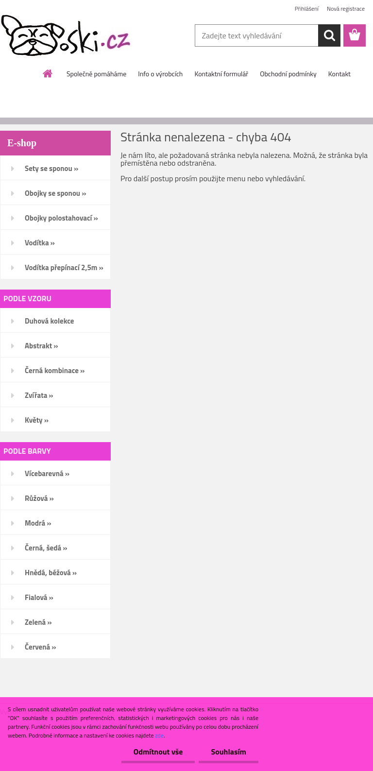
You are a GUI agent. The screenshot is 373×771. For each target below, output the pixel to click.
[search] (329, 35)
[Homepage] (48, 73)
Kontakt (339, 74)
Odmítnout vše (158, 751)
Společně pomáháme (96, 74)
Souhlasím (228, 751)
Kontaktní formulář (221, 74)
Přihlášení (307, 8)
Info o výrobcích (160, 74)
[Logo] (67, 36)
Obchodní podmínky (288, 74)
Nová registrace (346, 8)
